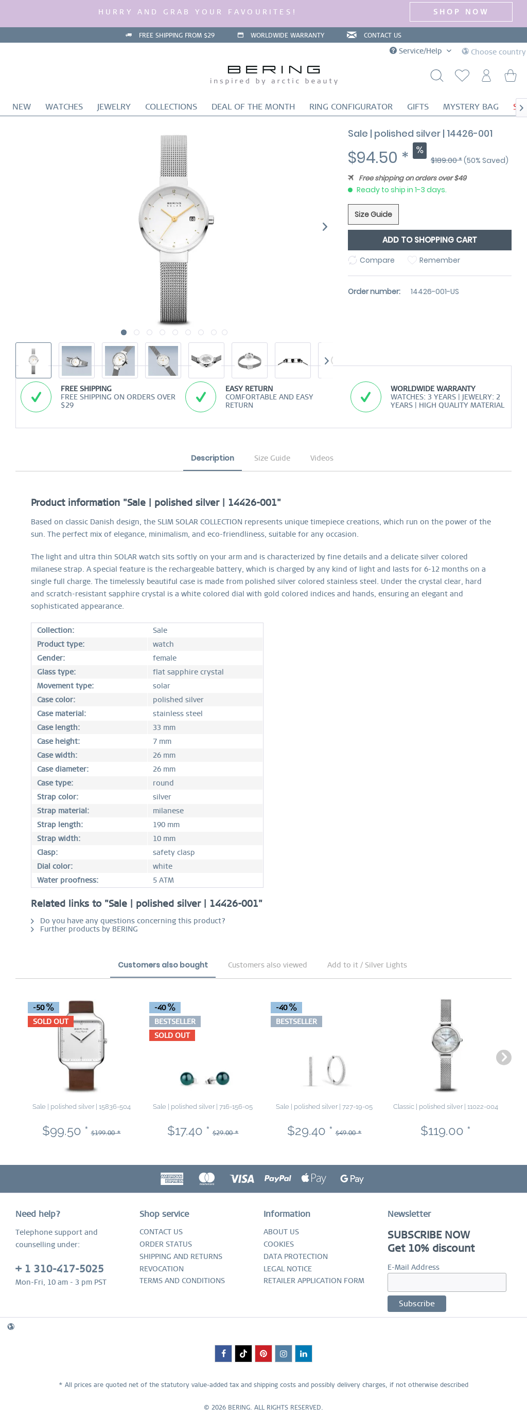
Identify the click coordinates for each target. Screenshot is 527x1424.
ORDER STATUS (165, 1244)
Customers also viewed (267, 965)
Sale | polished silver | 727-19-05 (324, 1106)
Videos (321, 458)
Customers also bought (163, 965)
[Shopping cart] (510, 78)
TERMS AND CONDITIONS (182, 1280)
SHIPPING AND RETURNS (180, 1256)
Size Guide (373, 214)
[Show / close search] (435, 78)
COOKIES (279, 1244)
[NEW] (21, 107)
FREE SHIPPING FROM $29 (177, 35)
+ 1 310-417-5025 (59, 1269)
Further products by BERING (84, 929)
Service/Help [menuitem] (417, 51)
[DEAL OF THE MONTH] (253, 107)
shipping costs (275, 1385)
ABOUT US (281, 1232)
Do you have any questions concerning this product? (128, 921)
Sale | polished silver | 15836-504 (81, 1106)
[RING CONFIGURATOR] (351, 107)
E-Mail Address (414, 1267)
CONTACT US (382, 35)
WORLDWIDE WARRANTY (287, 35)
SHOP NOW (461, 12)
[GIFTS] (418, 107)
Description (212, 458)
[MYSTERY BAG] (471, 107)
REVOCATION (161, 1269)
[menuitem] (460, 78)
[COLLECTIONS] (171, 107)
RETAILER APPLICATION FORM (314, 1280)
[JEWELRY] (114, 107)
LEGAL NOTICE (288, 1269)
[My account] (485, 78)
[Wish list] (460, 78)
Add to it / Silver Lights (367, 965)
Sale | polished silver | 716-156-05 (203, 1106)
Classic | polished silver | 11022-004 (445, 1106)
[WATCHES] (64, 107)
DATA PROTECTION (296, 1256)
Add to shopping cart (429, 239)
